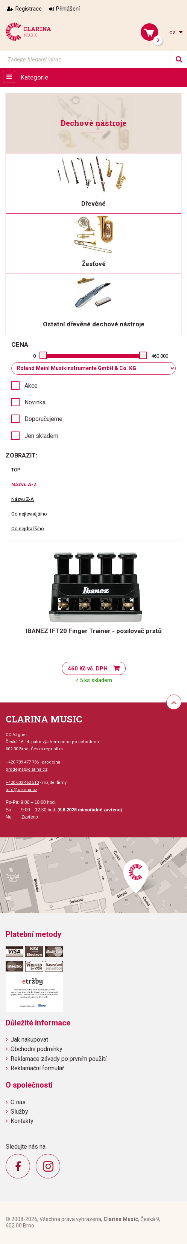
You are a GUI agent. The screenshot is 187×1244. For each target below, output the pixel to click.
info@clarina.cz (21, 789)
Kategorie (34, 77)
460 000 (159, 356)
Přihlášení (68, 8)
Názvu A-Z (24, 484)
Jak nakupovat (29, 1039)
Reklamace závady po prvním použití (58, 1058)
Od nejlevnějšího (29, 514)
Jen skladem (41, 435)
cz (173, 32)
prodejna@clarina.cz (26, 769)
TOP (15, 470)
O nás (18, 1102)
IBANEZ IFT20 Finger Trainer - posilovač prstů (94, 631)
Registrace (28, 8)
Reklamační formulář (37, 1068)
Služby (19, 1111)
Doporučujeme (43, 418)
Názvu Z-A (22, 499)
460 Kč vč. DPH (88, 668)
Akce (31, 385)
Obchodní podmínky (36, 1049)
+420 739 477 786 (22, 762)
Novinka (35, 402)
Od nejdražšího (27, 528)
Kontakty (22, 1121)
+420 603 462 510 (22, 782)
